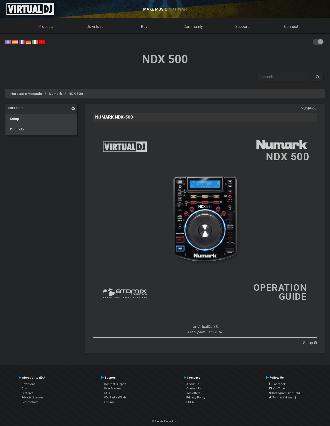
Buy (144, 26)
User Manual (113, 388)
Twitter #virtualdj (282, 397)
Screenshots (29, 402)
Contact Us (194, 388)
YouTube (277, 388)
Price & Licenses (32, 397)
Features (27, 393)
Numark (55, 93)
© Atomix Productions (165, 421)
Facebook (277, 384)
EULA (190, 402)
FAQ (107, 393)
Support (242, 26)
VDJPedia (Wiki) (115, 397)
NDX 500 (76, 93)
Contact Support (115, 384)
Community (193, 26)
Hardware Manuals (26, 93)
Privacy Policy (195, 397)
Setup (13, 118)
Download (95, 26)
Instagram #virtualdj (285, 393)
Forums (109, 402)
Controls (16, 129)
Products (46, 26)
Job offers (193, 393)
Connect (291, 26)
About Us (192, 384)
